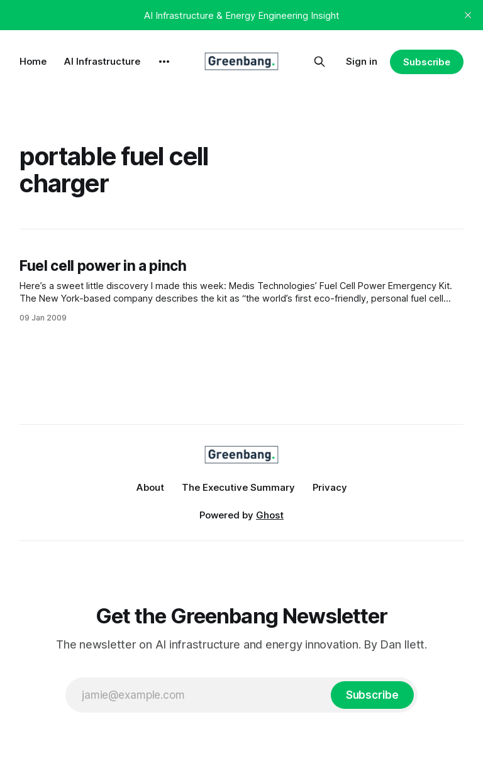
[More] (164, 62)
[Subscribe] (372, 695)
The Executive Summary (238, 487)
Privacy (330, 487)
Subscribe (426, 62)
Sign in (361, 61)
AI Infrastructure (102, 61)
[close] (468, 15)
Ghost (270, 515)
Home (33, 61)
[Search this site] (319, 62)
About (150, 487)
